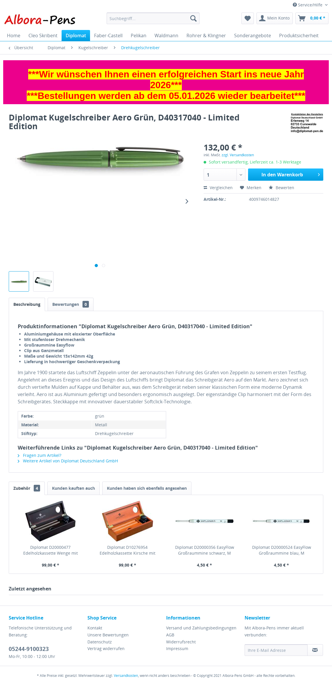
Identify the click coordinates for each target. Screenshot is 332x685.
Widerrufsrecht (181, 642)
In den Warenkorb (290, 174)
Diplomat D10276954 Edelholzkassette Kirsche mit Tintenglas (127, 550)
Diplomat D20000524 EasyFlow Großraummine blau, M (281, 550)
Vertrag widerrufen (106, 648)
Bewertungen (70, 304)
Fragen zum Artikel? (39, 455)
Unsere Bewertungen (108, 635)
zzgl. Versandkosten (238, 154)
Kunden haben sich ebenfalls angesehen (147, 488)
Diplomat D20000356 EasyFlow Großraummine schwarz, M (204, 550)
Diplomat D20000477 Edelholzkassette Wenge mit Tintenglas (50, 550)
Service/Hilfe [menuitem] (308, 5)
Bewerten (281, 187)
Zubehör (26, 488)
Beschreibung (26, 304)
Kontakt (94, 628)
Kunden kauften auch (73, 488)
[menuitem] (153, 18)
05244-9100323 (29, 649)
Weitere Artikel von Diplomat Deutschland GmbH (68, 461)
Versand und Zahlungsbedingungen (201, 628)
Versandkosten (126, 675)
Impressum (177, 648)
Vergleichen (218, 187)
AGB (170, 635)
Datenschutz (99, 642)
